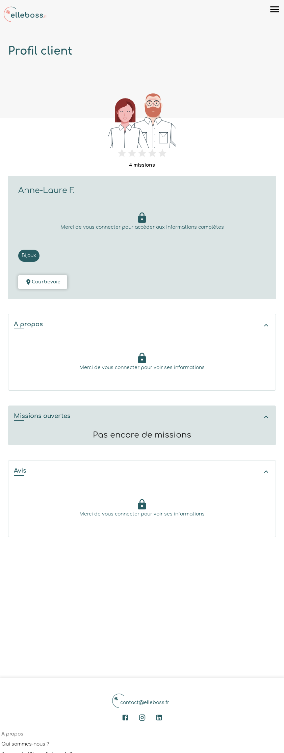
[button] (142, 325)
